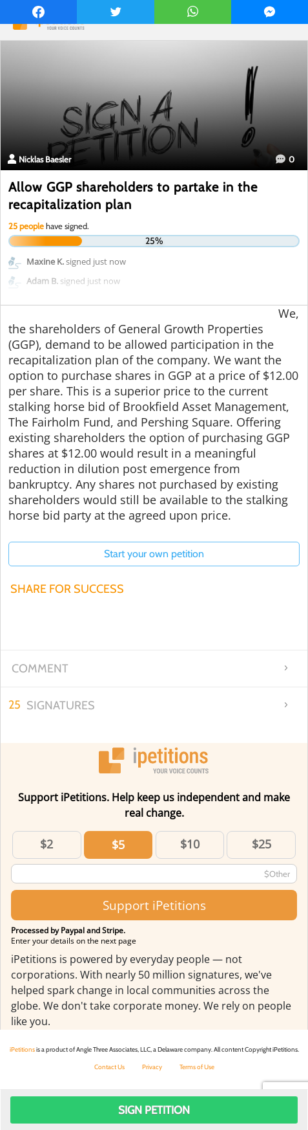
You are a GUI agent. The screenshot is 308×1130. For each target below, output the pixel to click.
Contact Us (109, 1067)
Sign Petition (154, 1109)
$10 (190, 844)
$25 (261, 844)
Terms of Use (197, 1067)
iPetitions (22, 1049)
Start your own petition (154, 554)
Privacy (152, 1067)
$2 (46, 844)
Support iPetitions (154, 905)
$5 (118, 844)
